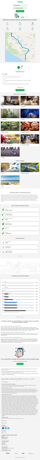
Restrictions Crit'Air (12, 418)
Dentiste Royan (15, 399)
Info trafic (3, 418)
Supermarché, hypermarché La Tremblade (18, 411)
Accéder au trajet (20, 90)
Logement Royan (30, 397)
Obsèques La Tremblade (25, 405)
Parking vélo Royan (23, 398)
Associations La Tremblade (5, 408)
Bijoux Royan (26, 401)
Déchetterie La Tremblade (9, 412)
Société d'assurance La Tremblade (17, 405)
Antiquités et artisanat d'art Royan (21, 400)
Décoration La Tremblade (16, 412)
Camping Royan (4, 397)
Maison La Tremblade (8, 404)
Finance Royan (6, 402)
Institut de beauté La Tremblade (23, 409)
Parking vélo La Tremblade (9, 407)
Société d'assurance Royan (15, 396)
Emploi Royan (19, 403)
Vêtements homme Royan (7, 400)
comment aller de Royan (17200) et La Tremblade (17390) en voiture (18, 338)
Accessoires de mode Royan (26, 402)
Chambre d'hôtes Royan (10, 397)
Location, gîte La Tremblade (5, 406)
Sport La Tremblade (29, 406)
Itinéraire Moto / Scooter (5, 386)
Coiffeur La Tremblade (8, 405)
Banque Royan (22, 401)
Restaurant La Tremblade (31, 403)
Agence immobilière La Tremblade (27, 404)
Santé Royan (10, 398)
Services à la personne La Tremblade (7, 411)
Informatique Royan (28, 399)
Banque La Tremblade (30, 408)
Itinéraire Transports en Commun (19, 385)
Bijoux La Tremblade (8, 414)
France (3, 436)
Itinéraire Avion (16, 386)
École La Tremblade (23, 412)
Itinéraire (3, 385)
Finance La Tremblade (29, 414)
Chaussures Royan (31, 401)
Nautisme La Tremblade (8, 413)
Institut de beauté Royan (21, 399)
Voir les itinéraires (20, 11)
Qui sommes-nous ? (4, 442)
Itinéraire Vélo (12, 385)
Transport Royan (27, 396)
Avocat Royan (15, 403)
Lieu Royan (10, 402)
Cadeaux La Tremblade (15, 414)
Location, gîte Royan (33, 396)
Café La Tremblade (16, 409)
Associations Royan (29, 398)
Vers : (18, 8)
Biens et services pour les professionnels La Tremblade (27, 407)
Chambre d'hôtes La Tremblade (21, 406)
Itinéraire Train (27, 385)
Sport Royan (14, 398)
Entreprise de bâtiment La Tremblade (17, 404)
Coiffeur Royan (9, 396)
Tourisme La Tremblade (32, 409)
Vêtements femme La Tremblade (23, 413)
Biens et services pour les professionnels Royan (20, 397)
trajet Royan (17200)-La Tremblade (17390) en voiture (27, 333)
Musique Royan (36, 402)
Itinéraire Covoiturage (32, 385)
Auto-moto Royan (4, 396)
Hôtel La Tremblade (24, 403)
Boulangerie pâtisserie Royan (8, 399)
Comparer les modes (20, 317)
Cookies (13, 448)
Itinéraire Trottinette (21, 386)
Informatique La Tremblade (25, 410)
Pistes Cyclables (7, 418)
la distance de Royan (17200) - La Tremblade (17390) (26, 330)
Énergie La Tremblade (18, 410)
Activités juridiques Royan (30, 400)
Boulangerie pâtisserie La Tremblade (21, 408)
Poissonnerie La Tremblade (9, 409)
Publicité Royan (4, 403)
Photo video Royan (9, 403)
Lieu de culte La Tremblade (33, 410)
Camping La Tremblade (13, 406)
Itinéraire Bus (11, 386)
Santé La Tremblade (16, 407)
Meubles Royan (14, 400)
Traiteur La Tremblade (16, 413)
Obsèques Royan (22, 396)
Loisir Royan (14, 402)
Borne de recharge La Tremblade (29, 411)
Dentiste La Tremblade (22, 414)
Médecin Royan (18, 398)
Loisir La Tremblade (12, 408)
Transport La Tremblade (33, 405)
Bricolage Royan (10, 401)
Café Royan (31, 402)
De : (16, 5)
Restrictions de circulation (19, 418)
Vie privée (10, 448)
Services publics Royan (16, 401)
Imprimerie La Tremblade (30, 412)
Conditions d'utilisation (5, 448)
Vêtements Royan (18, 402)
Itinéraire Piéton (7, 385)
